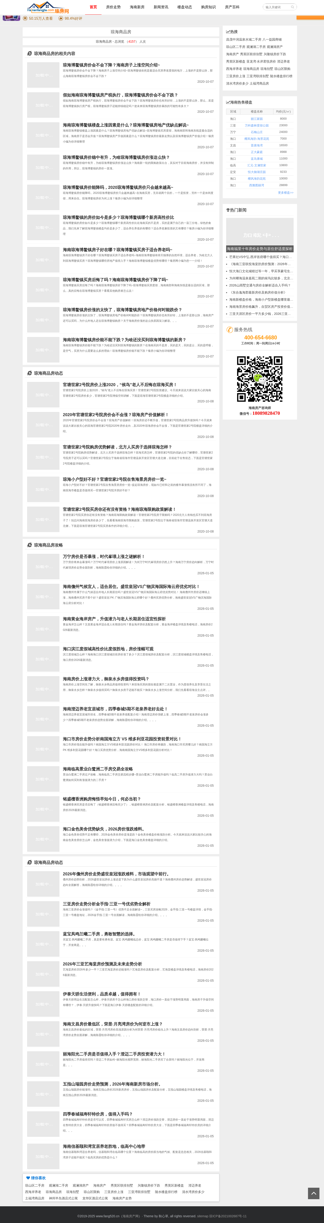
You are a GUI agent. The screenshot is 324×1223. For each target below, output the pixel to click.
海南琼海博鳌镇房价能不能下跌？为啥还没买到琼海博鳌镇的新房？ (124, 340)
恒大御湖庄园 (257, 172)
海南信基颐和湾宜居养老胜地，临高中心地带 (104, 1146)
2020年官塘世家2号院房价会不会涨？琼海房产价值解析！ (116, 414)
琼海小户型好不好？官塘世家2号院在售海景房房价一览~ (114, 479)
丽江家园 (257, 119)
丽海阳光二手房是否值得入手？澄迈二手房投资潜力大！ (114, 1054)
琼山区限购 (92, 1192)
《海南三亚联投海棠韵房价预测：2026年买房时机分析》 (269, 264)
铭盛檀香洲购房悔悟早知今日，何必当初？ (102, 799)
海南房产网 (131, 1216)
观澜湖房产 (81, 1185)
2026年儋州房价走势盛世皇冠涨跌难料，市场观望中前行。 (117, 874)
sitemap (202, 1216)
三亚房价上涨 (113, 1192)
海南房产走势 (122, 1198)
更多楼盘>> (285, 192)
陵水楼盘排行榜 (166, 1192)
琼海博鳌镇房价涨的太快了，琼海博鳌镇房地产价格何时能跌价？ (122, 310)
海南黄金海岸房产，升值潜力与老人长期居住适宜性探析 (114, 619)
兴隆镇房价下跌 (149, 1185)
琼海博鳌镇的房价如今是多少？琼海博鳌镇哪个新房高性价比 (118, 217)
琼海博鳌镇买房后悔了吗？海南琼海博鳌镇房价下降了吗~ (115, 280)
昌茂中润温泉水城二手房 (243, 39)
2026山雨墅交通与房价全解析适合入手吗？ (260, 285)
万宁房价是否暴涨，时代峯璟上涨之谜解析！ (104, 556)
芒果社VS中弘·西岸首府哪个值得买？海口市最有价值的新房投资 (275, 257)
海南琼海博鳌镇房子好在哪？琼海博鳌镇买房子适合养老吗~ (117, 249)
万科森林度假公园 (257, 125)
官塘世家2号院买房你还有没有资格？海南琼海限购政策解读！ (119, 509)
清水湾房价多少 (193, 1192)
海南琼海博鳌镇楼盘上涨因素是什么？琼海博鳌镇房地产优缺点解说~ (126, 125)
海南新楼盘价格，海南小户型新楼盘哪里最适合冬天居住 (269, 299)
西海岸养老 (33, 1192)
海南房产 (99, 1185)
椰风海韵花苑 (257, 178)
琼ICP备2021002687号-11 (227, 1216)
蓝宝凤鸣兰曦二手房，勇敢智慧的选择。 (100, 934)
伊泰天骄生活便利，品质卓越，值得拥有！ (102, 994)
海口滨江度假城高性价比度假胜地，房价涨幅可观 (108, 649)
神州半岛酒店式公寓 (63, 1198)
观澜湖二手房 (58, 1185)
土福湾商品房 (34, 1198)
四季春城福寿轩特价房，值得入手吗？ (98, 1114)
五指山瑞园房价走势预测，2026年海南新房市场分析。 (113, 1084)
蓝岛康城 (257, 158)
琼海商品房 (54, 1192)
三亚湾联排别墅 (139, 1192)
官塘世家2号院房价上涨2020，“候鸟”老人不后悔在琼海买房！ (120, 384)
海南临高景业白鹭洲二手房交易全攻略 (98, 769)
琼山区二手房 (34, 1185)
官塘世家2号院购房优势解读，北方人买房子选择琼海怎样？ (117, 447)
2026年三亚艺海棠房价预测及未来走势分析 (102, 964)
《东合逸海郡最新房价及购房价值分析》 (258, 292)
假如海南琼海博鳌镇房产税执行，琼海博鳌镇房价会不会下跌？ (120, 95)
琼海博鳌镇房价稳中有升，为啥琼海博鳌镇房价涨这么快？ (116, 157)
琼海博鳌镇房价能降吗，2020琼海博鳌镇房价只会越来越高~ (118, 187)
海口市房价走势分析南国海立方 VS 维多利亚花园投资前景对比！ (122, 739)
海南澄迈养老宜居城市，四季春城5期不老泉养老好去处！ (115, 709)
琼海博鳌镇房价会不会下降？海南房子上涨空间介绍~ (111, 65)
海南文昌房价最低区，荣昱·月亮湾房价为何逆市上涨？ (113, 1024)
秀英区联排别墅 (122, 1185)
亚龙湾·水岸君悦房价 (261, 61)
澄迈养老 (194, 1185)
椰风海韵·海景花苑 (256, 138)
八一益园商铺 (272, 39)
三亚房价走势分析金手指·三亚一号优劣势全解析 (106, 904)
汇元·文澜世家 (256, 165)
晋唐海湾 (257, 145)
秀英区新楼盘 (174, 1185)
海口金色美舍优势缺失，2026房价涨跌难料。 (104, 829)
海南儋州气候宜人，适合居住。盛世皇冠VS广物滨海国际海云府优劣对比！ (131, 586)
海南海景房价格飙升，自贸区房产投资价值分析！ (264, 306)
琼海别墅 (72, 1192)
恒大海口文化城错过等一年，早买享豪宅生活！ (263, 271)
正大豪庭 (257, 152)
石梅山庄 (257, 132)
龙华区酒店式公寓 (95, 1198)
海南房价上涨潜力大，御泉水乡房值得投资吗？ (106, 679)
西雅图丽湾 (256, 185)
